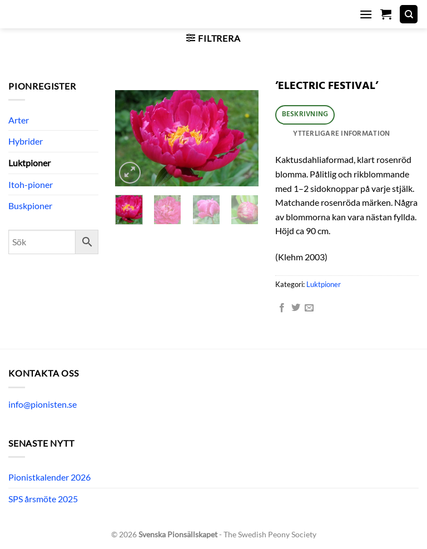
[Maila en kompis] (309, 308)
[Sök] (409, 14)
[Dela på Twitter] (295, 308)
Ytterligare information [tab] (341, 134)
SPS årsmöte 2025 (43, 498)
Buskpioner (30, 205)
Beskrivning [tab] (305, 114)
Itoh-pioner (30, 184)
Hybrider (25, 141)
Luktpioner (29, 162)
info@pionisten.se (42, 404)
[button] (366, 14)
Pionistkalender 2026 (49, 477)
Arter (18, 120)
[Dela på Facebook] (281, 308)
